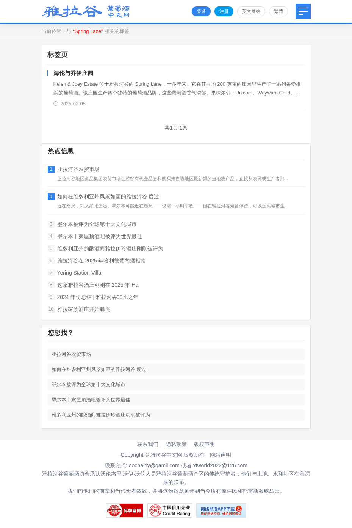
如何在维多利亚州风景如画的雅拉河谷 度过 (104, 196)
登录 (201, 11)
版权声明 (204, 444)
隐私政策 (176, 444)
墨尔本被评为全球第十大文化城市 (92, 224)
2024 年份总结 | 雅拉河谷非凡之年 (93, 297)
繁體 (278, 11)
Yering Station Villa (75, 272)
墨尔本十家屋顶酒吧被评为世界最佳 (95, 236)
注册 (223, 11)
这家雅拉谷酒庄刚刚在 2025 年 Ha (93, 284)
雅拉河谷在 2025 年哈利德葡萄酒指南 (97, 260)
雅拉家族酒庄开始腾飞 (79, 309)
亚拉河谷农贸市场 (74, 169)
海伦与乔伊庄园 (73, 73)
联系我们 (147, 444)
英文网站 (251, 11)
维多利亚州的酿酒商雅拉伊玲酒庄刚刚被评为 (105, 248)
